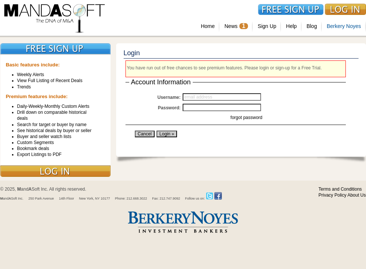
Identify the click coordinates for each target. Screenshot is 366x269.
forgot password (246, 117)
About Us (356, 195)
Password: (169, 107)
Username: (168, 97)
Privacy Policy (333, 195)
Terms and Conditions (340, 189)
